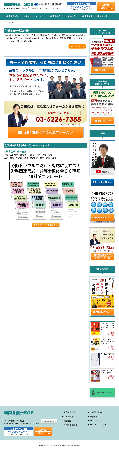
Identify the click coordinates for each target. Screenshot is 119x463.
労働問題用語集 (70, 425)
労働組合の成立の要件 (18, 30)
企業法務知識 (12, 16)
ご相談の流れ (71, 16)
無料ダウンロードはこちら (46, 225)
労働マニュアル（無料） (34, 16)
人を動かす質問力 (107, 354)
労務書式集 (68, 416)
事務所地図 (102, 16)
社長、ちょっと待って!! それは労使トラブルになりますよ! (107, 326)
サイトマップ (96, 421)
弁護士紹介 (55, 16)
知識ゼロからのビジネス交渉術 (107, 372)
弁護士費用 (87, 16)
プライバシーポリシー (100, 425)
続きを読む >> (77, 46)
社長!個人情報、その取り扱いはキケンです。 (107, 341)
